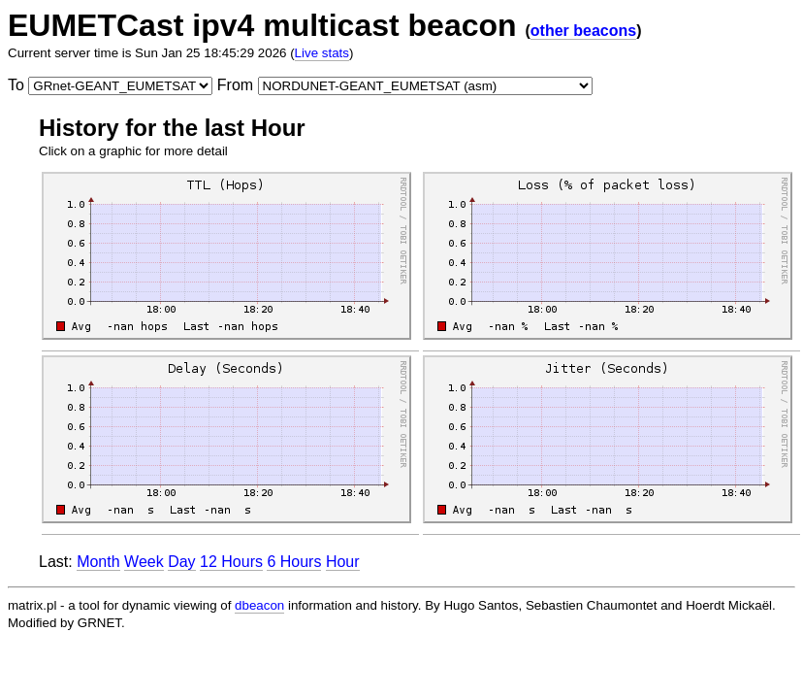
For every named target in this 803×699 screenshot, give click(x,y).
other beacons (583, 30)
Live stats (322, 53)
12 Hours (231, 561)
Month (98, 561)
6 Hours (294, 561)
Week (144, 561)
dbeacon (259, 605)
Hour (343, 561)
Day (181, 561)
